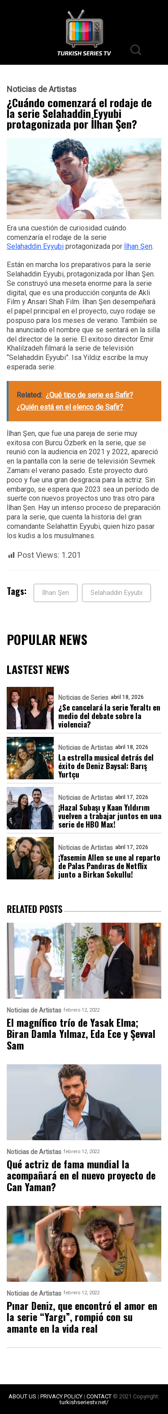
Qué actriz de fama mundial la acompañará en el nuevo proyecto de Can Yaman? (81, 1175)
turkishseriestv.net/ (84, 1402)
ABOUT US (22, 1396)
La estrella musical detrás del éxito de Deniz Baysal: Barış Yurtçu (106, 765)
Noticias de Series (83, 697)
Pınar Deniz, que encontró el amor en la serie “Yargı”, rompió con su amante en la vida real (82, 1317)
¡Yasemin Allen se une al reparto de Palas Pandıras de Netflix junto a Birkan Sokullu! (109, 866)
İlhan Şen (138, 246)
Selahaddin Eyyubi (35, 246)
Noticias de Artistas (42, 89)
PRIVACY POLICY (61, 1396)
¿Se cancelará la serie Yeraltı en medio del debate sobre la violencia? (109, 715)
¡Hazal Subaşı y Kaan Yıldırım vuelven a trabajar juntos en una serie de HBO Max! (109, 815)
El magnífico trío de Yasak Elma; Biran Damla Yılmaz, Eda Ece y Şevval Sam (81, 1034)
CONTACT (99, 1396)
